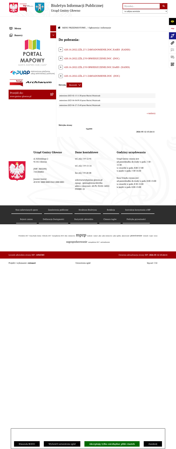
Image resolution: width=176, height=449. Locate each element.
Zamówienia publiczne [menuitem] (21, 239)
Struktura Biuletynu (88, 417)
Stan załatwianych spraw (26, 417)
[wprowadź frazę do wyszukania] (141, 6)
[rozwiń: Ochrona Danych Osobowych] (54, 170)
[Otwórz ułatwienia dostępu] (172, 21)
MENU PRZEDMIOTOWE (74, 19)
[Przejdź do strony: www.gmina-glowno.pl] (172, 42)
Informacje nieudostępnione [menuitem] (25, 227)
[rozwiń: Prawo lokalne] (54, 55)
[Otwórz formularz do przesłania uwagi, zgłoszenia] (172, 57)
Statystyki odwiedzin (83, 426)
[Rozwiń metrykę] (74, 77)
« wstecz (151, 105)
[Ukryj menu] (53, 20)
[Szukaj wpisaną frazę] (163, 6)
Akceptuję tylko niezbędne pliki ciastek (112, 443)
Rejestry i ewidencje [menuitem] (20, 233)
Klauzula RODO (27, 443)
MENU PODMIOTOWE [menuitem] (21, 26)
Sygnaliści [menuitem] (15, 272)
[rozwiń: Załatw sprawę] (54, 48)
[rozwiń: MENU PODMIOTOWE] (54, 26)
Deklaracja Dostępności (53, 426)
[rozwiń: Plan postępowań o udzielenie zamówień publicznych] (54, 245)
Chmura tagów (110, 426)
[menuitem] (32, 40)
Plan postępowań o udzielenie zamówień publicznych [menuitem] (25, 247)
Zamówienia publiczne (58, 417)
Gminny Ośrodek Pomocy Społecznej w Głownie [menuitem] (29, 256)
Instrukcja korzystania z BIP (137, 417)
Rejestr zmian (26, 426)
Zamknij (152, 443)
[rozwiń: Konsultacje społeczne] (54, 189)
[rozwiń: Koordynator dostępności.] (54, 205)
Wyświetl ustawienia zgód (62, 443)
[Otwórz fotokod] (172, 64)
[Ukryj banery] (53, 280)
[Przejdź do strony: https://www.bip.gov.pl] (172, 28)
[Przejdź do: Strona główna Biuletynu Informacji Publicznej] (59, 20)
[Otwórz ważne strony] (172, 50)
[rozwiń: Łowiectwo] (54, 109)
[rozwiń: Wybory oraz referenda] (54, 78)
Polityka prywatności (136, 426)
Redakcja (111, 417)
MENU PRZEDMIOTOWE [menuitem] (23, 32)
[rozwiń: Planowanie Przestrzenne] (54, 140)
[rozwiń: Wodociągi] (54, 197)
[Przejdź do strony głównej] (56, 8)
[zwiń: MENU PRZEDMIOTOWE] (54, 32)
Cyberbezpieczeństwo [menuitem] (21, 266)
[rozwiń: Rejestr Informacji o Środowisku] (54, 94)
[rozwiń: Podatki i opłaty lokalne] (54, 63)
